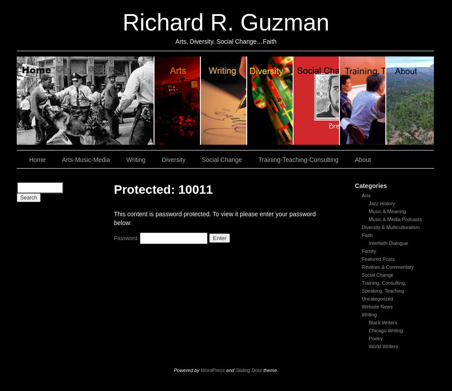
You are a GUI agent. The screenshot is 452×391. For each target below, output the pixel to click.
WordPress (213, 370)
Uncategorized (377, 298)
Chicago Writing (386, 330)
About (410, 100)
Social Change (317, 100)
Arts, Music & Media (177, 100)
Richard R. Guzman (226, 22)
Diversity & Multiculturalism (391, 227)
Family (369, 251)
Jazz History (382, 203)
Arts (366, 195)
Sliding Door (249, 370)
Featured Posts (378, 259)
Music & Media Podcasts (395, 219)
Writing (224, 100)
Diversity (270, 100)
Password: (160, 238)
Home (85, 100)
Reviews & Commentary (388, 267)
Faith (367, 235)
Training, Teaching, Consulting (363, 100)
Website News (377, 306)
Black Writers (383, 322)
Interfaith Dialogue (388, 243)
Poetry (376, 338)
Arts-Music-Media (86, 159)
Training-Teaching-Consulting (298, 159)
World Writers (383, 346)
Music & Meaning (387, 211)
